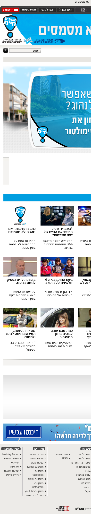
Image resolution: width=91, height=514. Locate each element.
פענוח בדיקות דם (81, 462)
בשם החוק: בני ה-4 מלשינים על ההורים (58, 281)
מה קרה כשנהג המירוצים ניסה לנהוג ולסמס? (20, 334)
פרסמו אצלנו (11, 470)
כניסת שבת (37, 462)
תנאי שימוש (84, 478)
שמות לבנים (84, 454)
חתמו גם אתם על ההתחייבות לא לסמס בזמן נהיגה (22, 244)
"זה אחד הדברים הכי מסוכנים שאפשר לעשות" (22, 346)
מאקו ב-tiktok (35, 478)
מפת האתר (61, 454)
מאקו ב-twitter (35, 466)
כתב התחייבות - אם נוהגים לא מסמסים (21, 230)
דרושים (87, 487)
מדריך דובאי (36, 454)
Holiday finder (10, 454)
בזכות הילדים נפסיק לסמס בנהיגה (21, 281)
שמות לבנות (84, 458)
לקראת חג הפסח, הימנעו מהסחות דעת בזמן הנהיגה (22, 295)
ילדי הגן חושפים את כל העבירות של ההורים (58, 293)
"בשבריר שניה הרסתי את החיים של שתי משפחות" (58, 232)
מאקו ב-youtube (34, 491)
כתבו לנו (86, 483)
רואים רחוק (12, 474)
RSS (65, 458)
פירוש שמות (36, 458)
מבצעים (14, 466)
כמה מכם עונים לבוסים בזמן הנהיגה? (61, 334)
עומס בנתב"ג (83, 474)
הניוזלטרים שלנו (34, 495)
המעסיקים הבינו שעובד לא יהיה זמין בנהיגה (58, 344)
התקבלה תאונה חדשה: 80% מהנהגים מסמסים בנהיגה (58, 244)
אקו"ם (87, 491)
